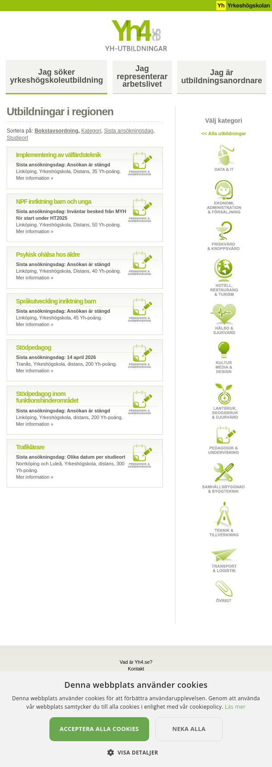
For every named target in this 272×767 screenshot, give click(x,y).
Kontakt (136, 668)
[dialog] (136, 719)
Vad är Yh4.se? (136, 662)
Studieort (17, 138)
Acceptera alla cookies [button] (99, 729)
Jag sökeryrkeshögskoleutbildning (56, 76)
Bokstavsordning (56, 131)
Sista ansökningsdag (129, 131)
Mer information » (34, 178)
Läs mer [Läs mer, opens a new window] (235, 706)
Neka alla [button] (189, 729)
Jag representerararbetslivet (142, 77)
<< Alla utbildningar (223, 133)
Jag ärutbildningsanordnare (221, 77)
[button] (136, 752)
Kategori (91, 131)
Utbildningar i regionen (60, 111)
